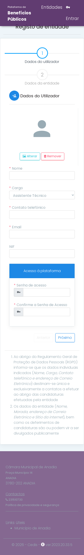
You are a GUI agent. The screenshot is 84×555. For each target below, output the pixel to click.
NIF (12, 246)
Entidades (51, 7)
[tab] (42, 53)
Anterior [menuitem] (43, 337)
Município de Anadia (32, 528)
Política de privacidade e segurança (32, 505)
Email (16, 227)
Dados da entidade (42, 77)
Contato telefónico (28, 207)
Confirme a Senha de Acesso (42, 304)
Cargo (17, 188)
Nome (17, 168)
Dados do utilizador (32, 55)
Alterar (30, 156)
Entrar (72, 13)
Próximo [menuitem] (65, 337)
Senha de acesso (31, 285)
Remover (52, 156)
